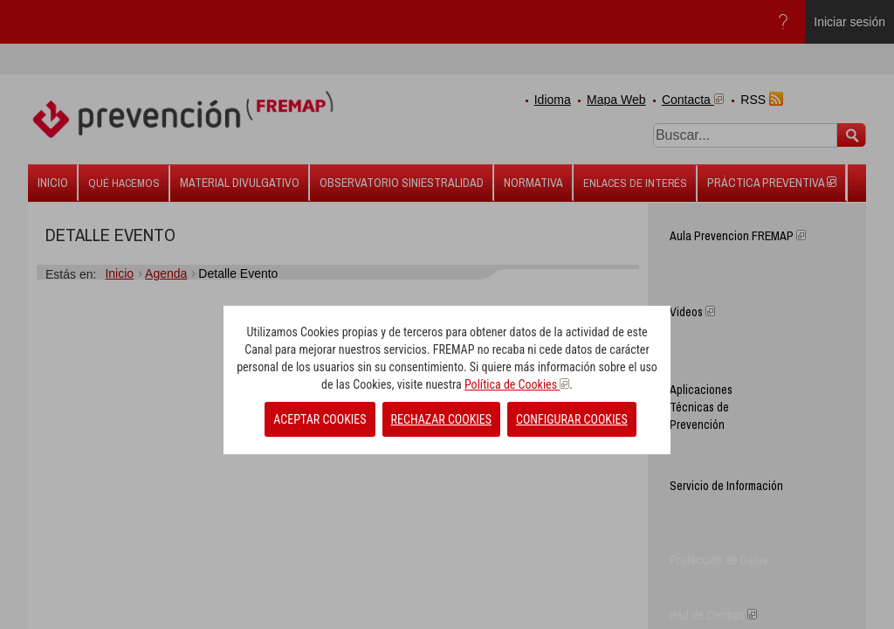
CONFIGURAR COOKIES (572, 419)
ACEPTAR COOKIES (319, 419)
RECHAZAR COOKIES (441, 419)
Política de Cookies (516, 384)
